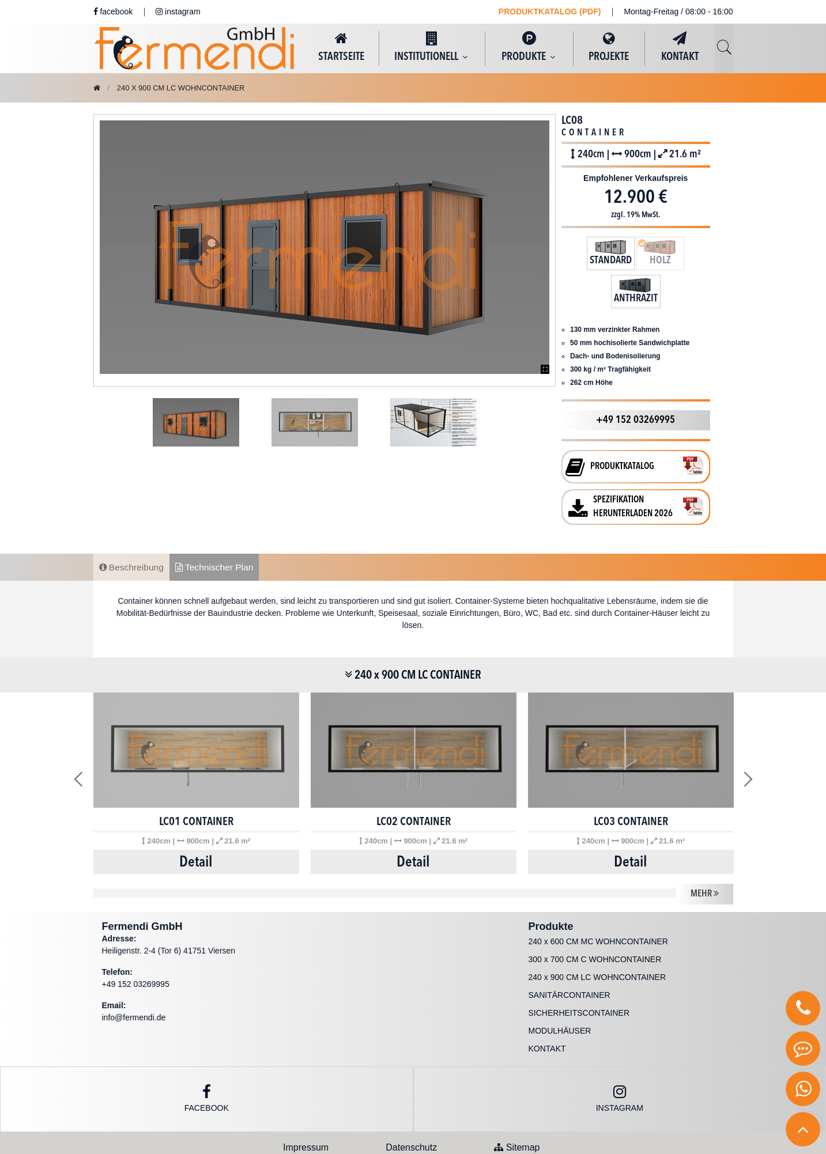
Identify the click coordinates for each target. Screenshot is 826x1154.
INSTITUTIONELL (432, 47)
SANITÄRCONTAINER (569, 957)
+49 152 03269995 (635, 380)
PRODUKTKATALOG (622, 427)
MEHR (705, 855)
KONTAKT (679, 47)
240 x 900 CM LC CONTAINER (413, 637)
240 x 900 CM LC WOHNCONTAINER (187, 87)
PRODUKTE (529, 47)
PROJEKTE (609, 47)
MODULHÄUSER (560, 992)
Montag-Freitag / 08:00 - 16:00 (678, 11)
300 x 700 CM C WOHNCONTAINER (595, 921)
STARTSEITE (341, 47)
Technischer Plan (218, 527)
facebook (113, 11)
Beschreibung (132, 527)
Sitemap (517, 1109)
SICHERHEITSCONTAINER (579, 974)
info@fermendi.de (134, 979)
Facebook (206, 1060)
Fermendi (324, 1138)
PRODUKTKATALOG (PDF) (550, 11)
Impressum (306, 1109)
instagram (178, 11)
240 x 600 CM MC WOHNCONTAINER (598, 903)
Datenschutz (411, 1109)
